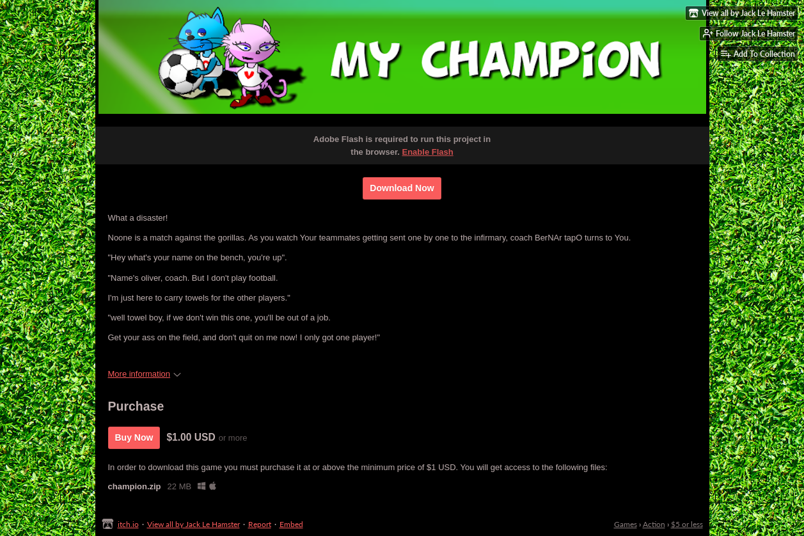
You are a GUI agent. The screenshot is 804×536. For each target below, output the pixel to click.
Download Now (402, 188)
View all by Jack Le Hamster (193, 524)
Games (625, 524)
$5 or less (687, 524)
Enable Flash (427, 152)
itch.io (128, 524)
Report (259, 524)
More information (145, 374)
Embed (291, 524)
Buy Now (134, 437)
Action (654, 524)
